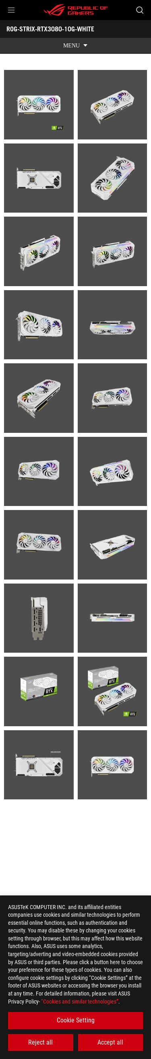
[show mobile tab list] (75, 46)
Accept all (110, 1042)
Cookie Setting (76, 1020)
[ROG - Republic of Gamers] (75, 10)
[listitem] (39, 104)
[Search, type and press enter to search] (139, 10)
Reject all (40, 1042)
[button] (11, 10)
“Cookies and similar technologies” (79, 1001)
